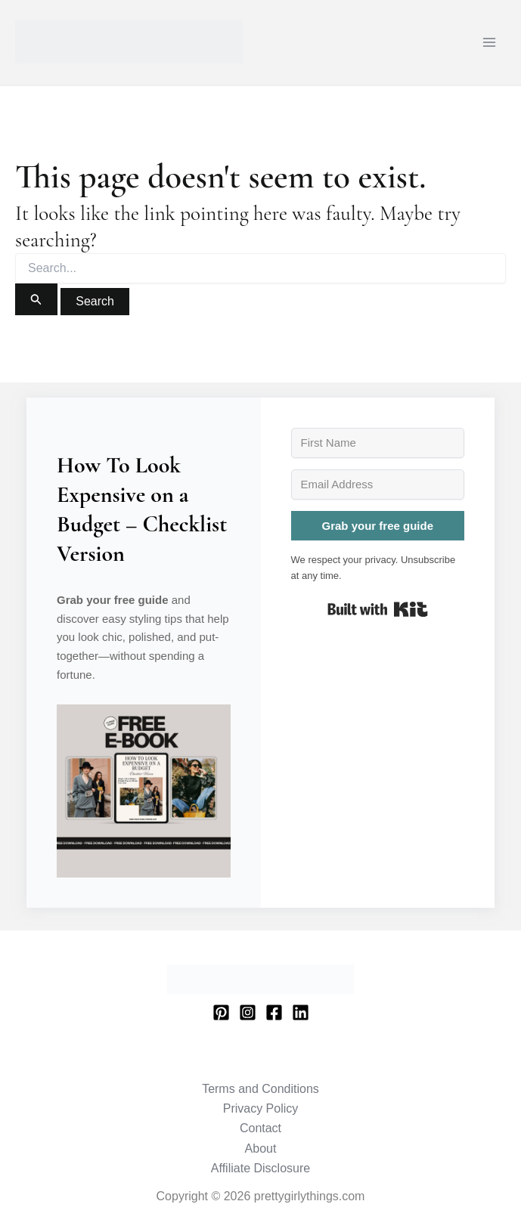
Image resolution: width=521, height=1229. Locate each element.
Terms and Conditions (260, 1088)
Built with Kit (377, 609)
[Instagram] (247, 1012)
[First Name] (378, 443)
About (261, 1148)
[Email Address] (378, 484)
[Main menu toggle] (489, 42)
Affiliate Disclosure (260, 1168)
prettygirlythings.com (18, 63)
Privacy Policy (261, 1108)
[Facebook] (274, 1012)
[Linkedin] (300, 1012)
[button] (144, 791)
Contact (260, 1128)
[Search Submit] (36, 299)
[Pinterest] (221, 1012)
